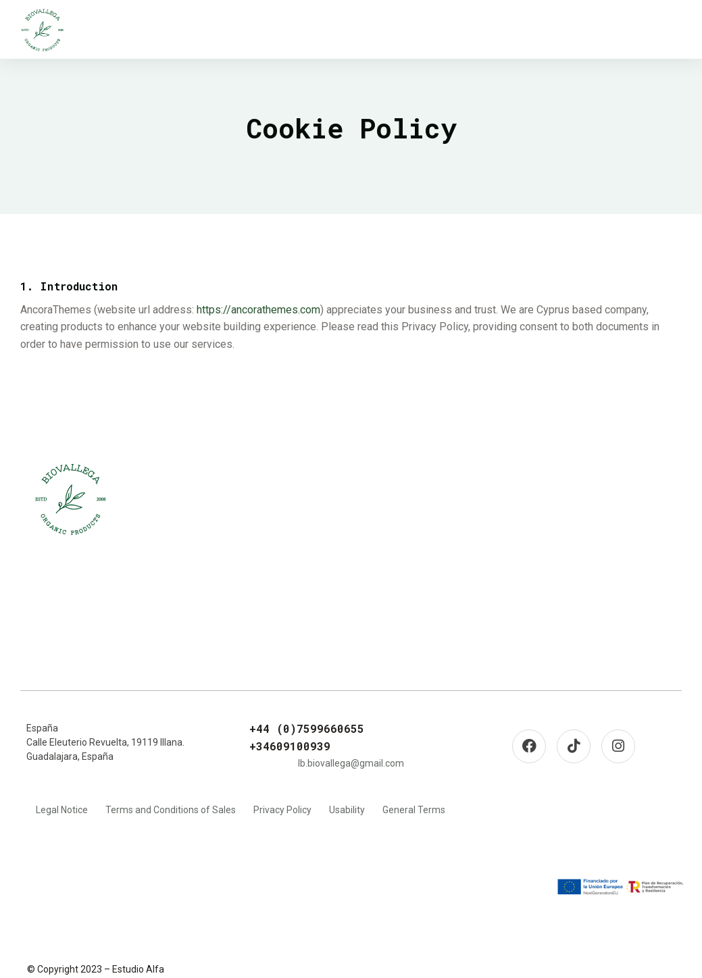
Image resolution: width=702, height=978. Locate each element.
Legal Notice (62, 809)
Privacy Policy (282, 809)
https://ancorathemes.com (258, 309)
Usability (347, 809)
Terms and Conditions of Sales (170, 809)
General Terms (413, 809)
